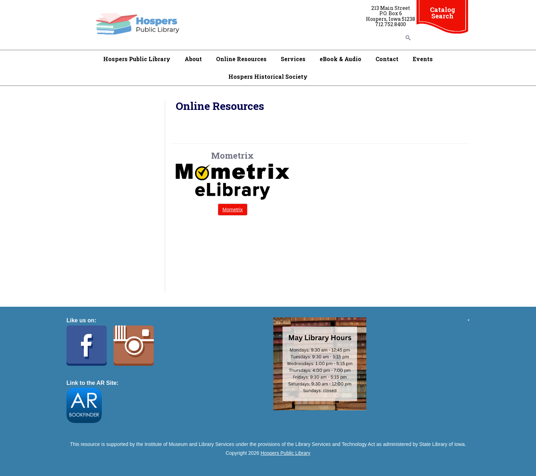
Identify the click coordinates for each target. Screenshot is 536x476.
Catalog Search (442, 12)
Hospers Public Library (136, 59)
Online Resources (241, 59)
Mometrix (232, 209)
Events (423, 59)
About (193, 59)
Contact (386, 59)
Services (293, 59)
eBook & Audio (340, 59)
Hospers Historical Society (268, 76)
